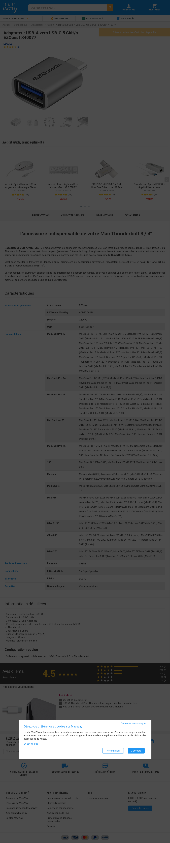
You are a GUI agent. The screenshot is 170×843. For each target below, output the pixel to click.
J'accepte (136, 750)
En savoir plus (31, 743)
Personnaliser (113, 750)
